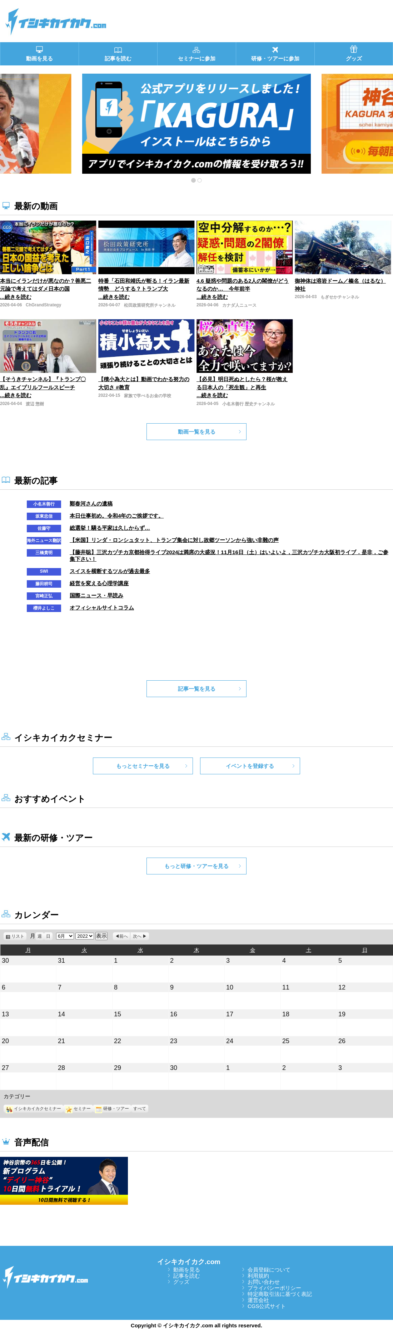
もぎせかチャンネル (339, 297)
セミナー (78, 1108)
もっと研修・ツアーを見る (196, 866)
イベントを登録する (250, 766)
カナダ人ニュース (239, 305)
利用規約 (258, 1276)
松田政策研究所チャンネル (149, 305)
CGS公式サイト (267, 1306)
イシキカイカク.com (188, 1262)
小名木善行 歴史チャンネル (248, 403)
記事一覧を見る (196, 689)
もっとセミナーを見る (143, 766)
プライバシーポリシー (274, 1288)
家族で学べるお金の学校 (147, 395)
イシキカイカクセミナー (33, 1108)
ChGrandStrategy (43, 304)
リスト (18, 936)
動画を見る (186, 1270)
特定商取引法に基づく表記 (280, 1294)
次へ (137, 936)
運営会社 (258, 1300)
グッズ (181, 1282)
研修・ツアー (112, 1108)
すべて (139, 1108)
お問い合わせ (264, 1282)
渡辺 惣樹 (35, 403)
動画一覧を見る (196, 432)
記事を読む (186, 1276)
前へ (123, 936)
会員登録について (269, 1270)
